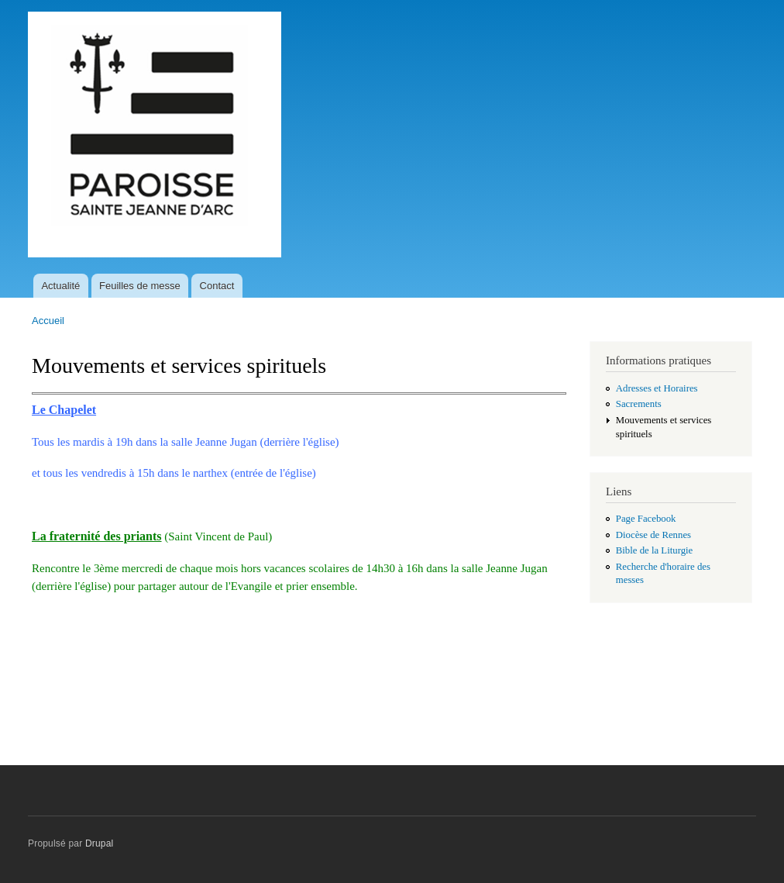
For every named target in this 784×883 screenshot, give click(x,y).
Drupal (99, 843)
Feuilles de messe (140, 285)
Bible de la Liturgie (654, 550)
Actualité (60, 285)
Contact (217, 285)
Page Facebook (646, 518)
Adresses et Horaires (657, 388)
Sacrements (639, 403)
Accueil (48, 320)
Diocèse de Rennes (653, 534)
